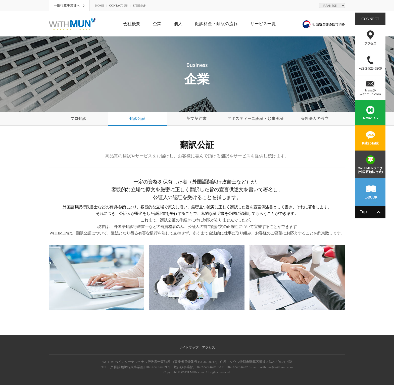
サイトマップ (189, 347)
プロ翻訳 (78, 118)
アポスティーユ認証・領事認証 (255, 118)
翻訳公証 (137, 118)
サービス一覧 (263, 23)
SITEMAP (139, 5)
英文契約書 (196, 118)
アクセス (208, 347)
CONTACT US (118, 5)
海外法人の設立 (315, 118)
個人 (178, 23)
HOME (99, 5)
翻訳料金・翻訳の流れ (216, 23)
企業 (157, 23)
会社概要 (131, 23)
